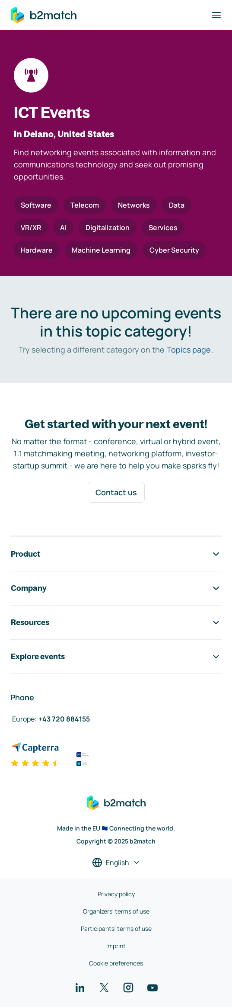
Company (116, 588)
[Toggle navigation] (216, 15)
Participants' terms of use (116, 928)
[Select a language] (116, 862)
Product (116, 554)
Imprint (116, 946)
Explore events (116, 656)
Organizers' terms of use (116, 911)
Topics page (189, 349)
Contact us (116, 492)
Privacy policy (116, 894)
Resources (116, 622)
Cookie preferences (116, 963)
